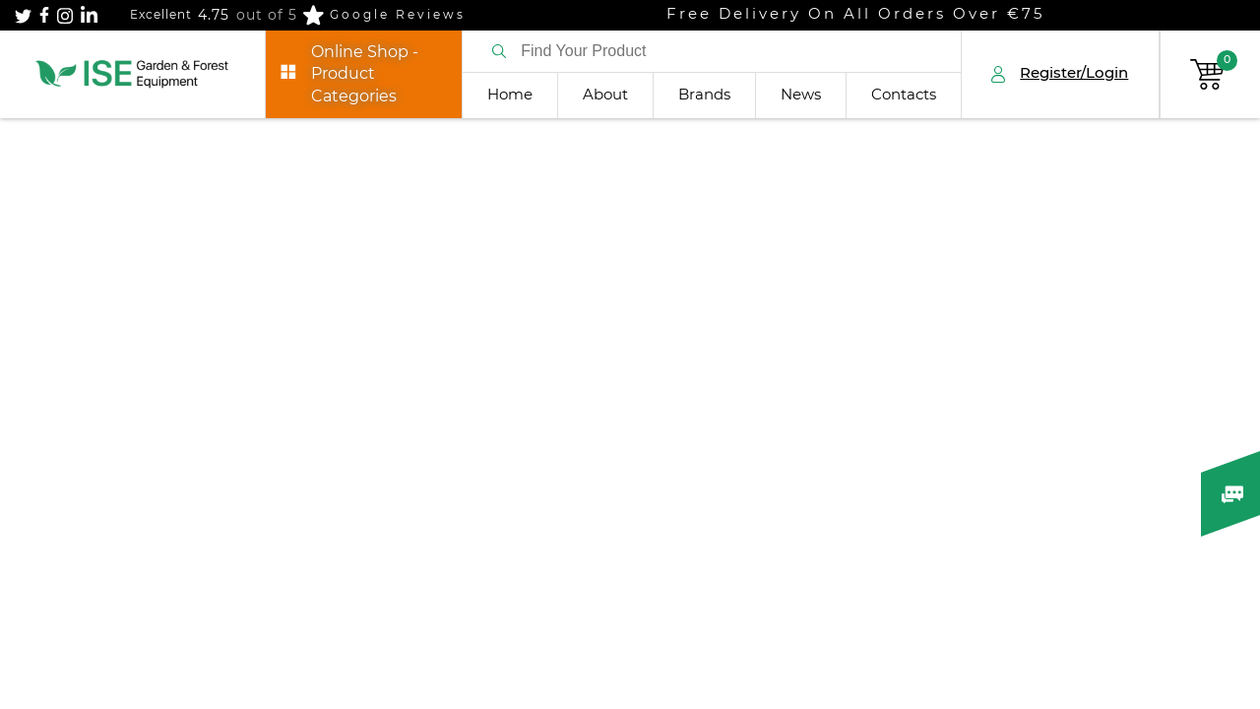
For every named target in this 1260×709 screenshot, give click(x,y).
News (801, 95)
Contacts (903, 95)
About (605, 95)
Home (510, 95)
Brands (704, 95)
